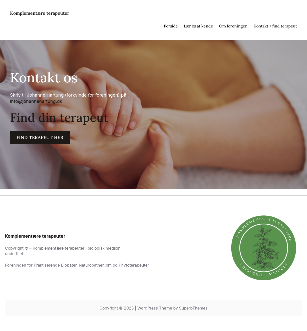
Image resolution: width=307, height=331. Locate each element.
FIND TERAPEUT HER (39, 137)
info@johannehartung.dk (36, 101)
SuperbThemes (193, 308)
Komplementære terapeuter (39, 13)
